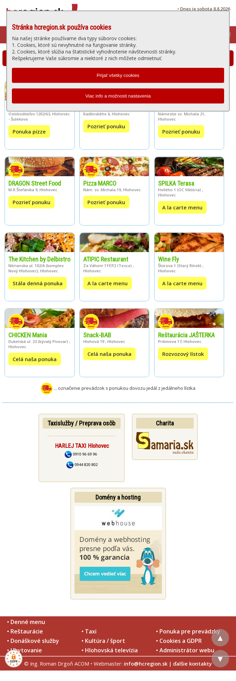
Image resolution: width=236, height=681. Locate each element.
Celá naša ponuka (35, 359)
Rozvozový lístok (183, 353)
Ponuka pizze (29, 131)
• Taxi (88, 631)
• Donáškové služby (33, 641)
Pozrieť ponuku (106, 126)
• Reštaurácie (25, 631)
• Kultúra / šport (103, 641)
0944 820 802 (82, 464)
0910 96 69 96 (81, 454)
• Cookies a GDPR (179, 641)
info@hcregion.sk (145, 663)
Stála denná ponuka (38, 283)
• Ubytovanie (24, 650)
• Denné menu (26, 622)
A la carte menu (182, 207)
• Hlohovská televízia (109, 650)
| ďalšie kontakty (190, 663)
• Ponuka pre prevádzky (188, 631)
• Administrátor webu (185, 650)
